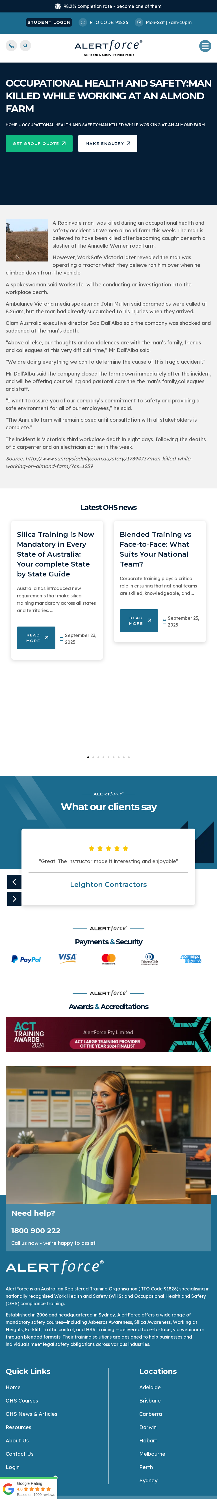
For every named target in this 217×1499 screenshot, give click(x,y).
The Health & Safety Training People (108, 55)
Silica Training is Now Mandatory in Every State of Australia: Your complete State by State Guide (55, 554)
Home (12, 124)
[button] (88, 757)
